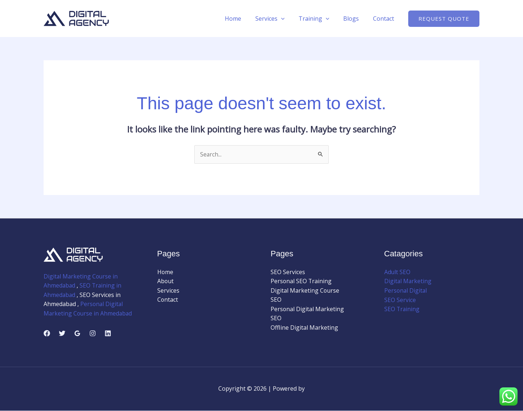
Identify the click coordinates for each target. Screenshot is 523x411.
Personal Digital (406, 290)
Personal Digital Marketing (307, 309)
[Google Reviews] (77, 333)
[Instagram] (92, 333)
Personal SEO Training (301, 281)
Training (319, 19)
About (165, 281)
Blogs (354, 19)
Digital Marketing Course (305, 290)
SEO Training (402, 309)
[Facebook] (47, 333)
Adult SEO (397, 272)
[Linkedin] (108, 333)
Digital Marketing (408, 281)
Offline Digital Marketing (304, 328)
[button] (443, 19)
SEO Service (400, 300)
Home (244, 19)
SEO (276, 300)
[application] (289, 19)
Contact (384, 19)
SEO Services (288, 272)
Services (278, 19)
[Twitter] (62, 333)
